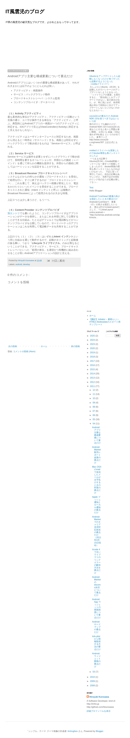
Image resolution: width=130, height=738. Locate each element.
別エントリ (14, 213)
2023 (92, 344)
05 (94, 419)
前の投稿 (75, 346)
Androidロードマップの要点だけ (96, 627)
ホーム (44, 346)
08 (94, 407)
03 (94, 672)
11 (94, 394)
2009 (92, 681)
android (18, 264)
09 (94, 402)
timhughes (73, 731)
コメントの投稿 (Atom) (24, 351)
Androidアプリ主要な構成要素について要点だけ (96, 435)
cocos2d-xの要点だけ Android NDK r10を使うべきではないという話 (104, 118)
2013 (92, 378)
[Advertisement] (65, 46)
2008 (92, 685)
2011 (92, 386)
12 (94, 390)
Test (91, 187)
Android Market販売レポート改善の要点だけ (96, 455)
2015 (92, 369)
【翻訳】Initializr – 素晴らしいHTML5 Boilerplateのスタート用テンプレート (104, 322)
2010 (92, 677)
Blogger (99, 731)
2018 (92, 357)
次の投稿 (12, 346)
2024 (92, 340)
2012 (92, 382)
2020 (92, 348)
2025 (92, 336)
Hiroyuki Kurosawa (99, 697)
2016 (92, 365)
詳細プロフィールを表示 (98, 711)
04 (94, 423)
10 (94, 398)
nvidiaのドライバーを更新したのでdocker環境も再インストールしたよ (104, 153)
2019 (92, 352)
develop (26, 264)
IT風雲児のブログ (24, 11)
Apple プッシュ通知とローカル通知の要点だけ (96, 505)
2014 (92, 373)
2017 (92, 361)
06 (94, 415)
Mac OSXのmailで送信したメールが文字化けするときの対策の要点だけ (96, 480)
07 (94, 411)
